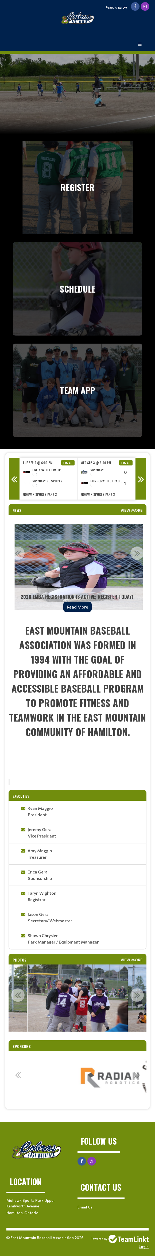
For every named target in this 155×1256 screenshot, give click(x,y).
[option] (49, 479)
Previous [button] (14, 479)
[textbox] (77, 699)
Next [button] (140, 479)
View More (131, 510)
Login (144, 1246)
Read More (77, 606)
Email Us (85, 1207)
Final (67, 463)
